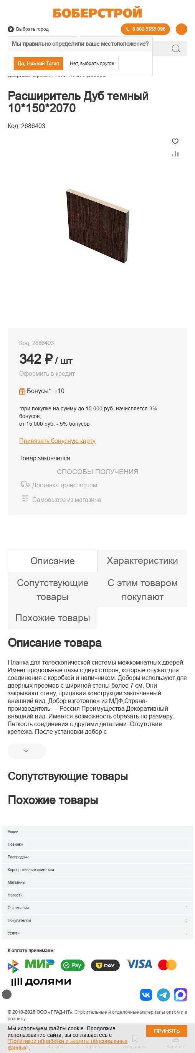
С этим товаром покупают (142, 589)
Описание (52, 560)
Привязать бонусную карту (57, 441)
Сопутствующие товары (53, 589)
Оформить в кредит (47, 373)
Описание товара (55, 642)
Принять (167, 1031)
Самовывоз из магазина (66, 500)
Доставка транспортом (64, 485)
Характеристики (142, 560)
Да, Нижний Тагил (38, 64)
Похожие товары (52, 617)
